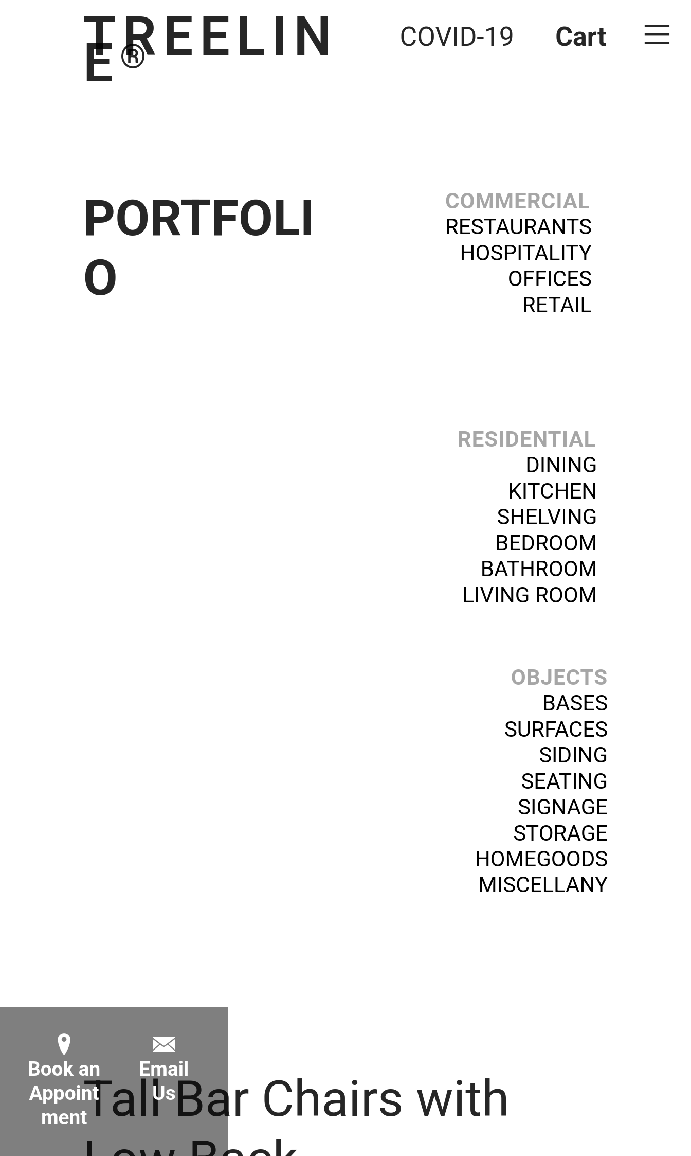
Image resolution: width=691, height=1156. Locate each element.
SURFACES (556, 729)
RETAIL (565, 304)
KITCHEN (552, 491)
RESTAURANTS (518, 226)
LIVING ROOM (530, 595)
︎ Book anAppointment (64, 1081)
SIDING (573, 755)
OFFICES (550, 278)
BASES (575, 703)
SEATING (564, 781)
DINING (561, 464)
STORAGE (560, 833)
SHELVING (547, 516)
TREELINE (210, 49)
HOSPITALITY (526, 252)
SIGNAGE (563, 807)
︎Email (164, 1057)
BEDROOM (546, 543)
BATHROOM (539, 568)
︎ (657, 34)
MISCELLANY (543, 884)
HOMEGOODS (541, 859)
